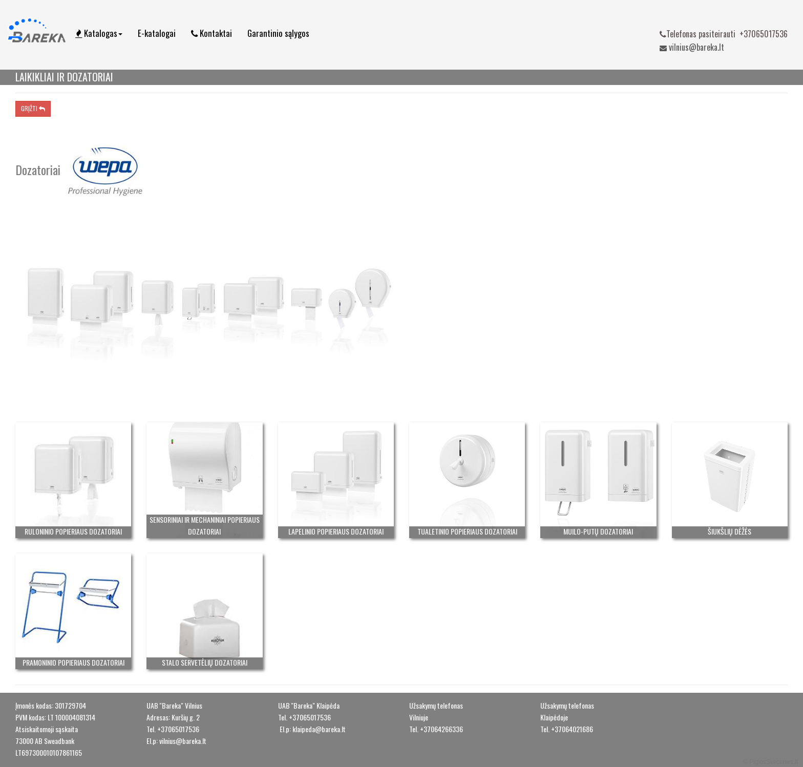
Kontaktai (211, 33)
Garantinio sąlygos (278, 33)
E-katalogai (157, 33)
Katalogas (98, 33)
